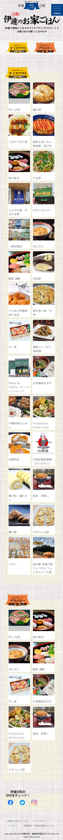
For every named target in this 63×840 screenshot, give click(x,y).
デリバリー (12, 825)
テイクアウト (39, 821)
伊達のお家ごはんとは (17, 821)
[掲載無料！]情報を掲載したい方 (38, 825)
